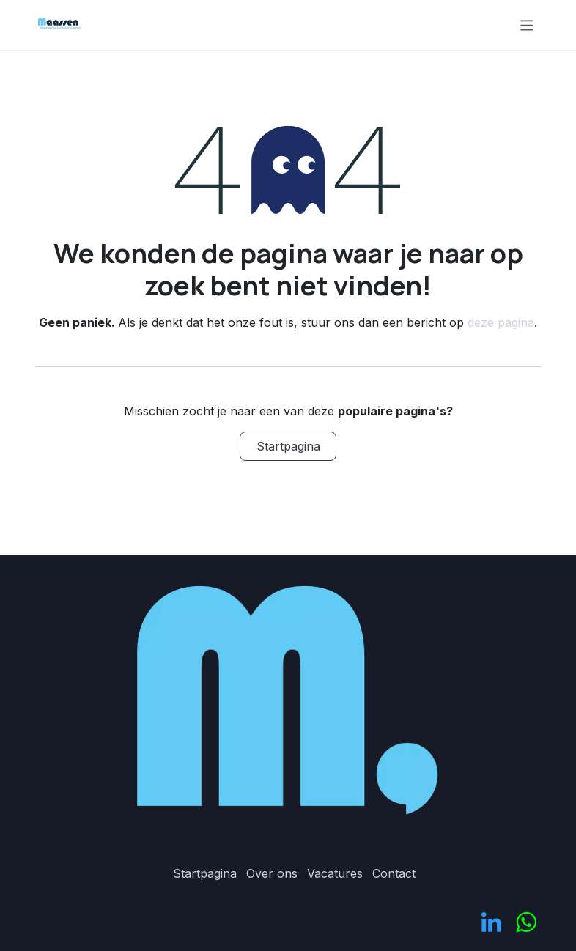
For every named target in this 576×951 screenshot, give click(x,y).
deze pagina (501, 322)
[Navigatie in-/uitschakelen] (527, 24)
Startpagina (288, 446)
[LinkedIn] (491, 922)
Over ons (272, 873)
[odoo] (526, 922)
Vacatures (335, 873)
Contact (394, 873)
